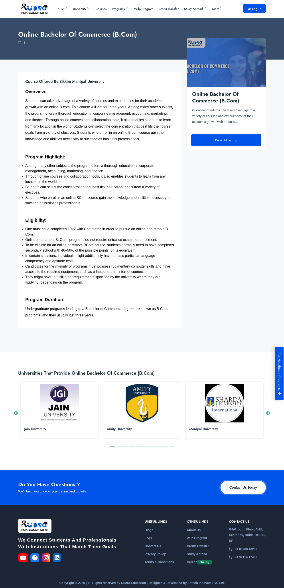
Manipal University (203, 429)
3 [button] (125, 448)
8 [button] (158, 448)
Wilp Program (143, 9)
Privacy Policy (155, 554)
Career (199, 562)
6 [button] (145, 448)
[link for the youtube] (24, 558)
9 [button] (165, 448)
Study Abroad (195, 9)
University (81, 9)
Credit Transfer (169, 9)
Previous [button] (16, 413)
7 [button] (152, 448)
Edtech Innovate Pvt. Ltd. (206, 583)
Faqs (148, 538)
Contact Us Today (243, 487)
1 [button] (112, 448)
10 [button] (172, 448)
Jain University (35, 429)
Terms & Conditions (159, 562)
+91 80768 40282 (243, 549)
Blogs (149, 530)
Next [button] (268, 413)
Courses (101, 9)
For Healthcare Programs (280, 373)
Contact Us (153, 546)
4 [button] (132, 448)
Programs (119, 9)
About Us (194, 530)
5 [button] (138, 448)
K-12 (62, 9)
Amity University (119, 429)
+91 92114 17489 (243, 557)
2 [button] (118, 448)
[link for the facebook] (36, 558)
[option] (59, 413)
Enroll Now (226, 129)
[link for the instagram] (47, 558)
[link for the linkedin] (58, 558)
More (217, 9)
